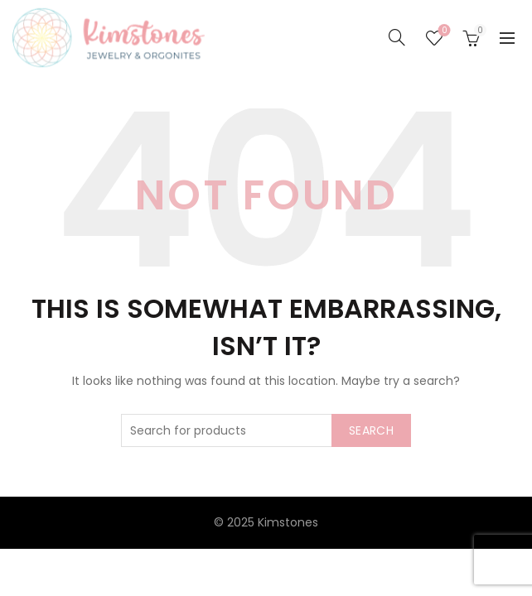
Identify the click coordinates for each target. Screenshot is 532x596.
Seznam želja (442, 31)
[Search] (397, 37)
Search (371, 430)
